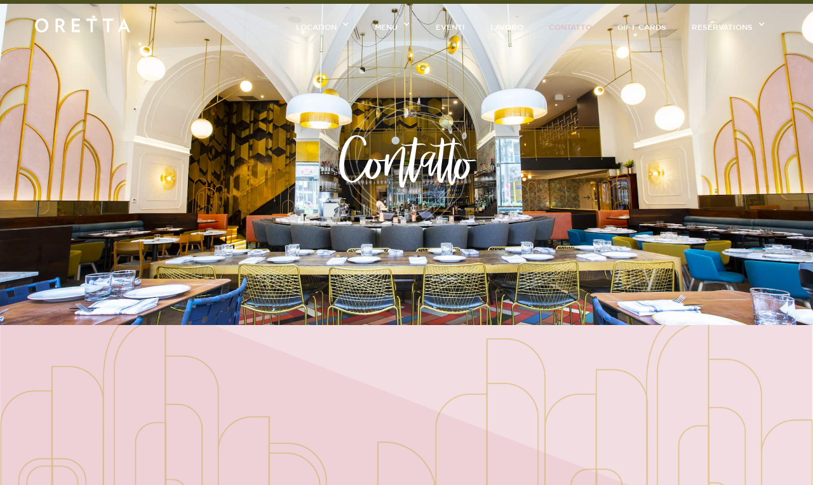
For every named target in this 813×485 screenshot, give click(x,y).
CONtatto (570, 26)
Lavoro (506, 26)
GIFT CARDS (641, 26)
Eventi (450, 26)
